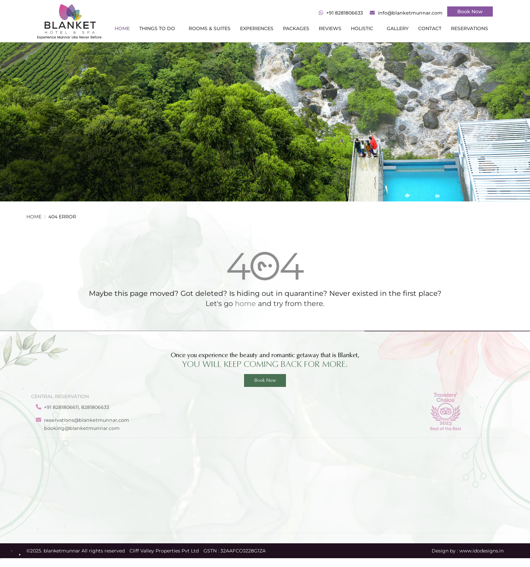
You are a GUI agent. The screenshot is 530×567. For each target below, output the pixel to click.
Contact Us (268, 495)
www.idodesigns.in (481, 551)
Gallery (263, 463)
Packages (212, 484)
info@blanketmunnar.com (410, 13)
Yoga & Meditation (223, 506)
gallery (398, 28)
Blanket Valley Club (364, 484)
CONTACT (429, 28)
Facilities (152, 473)
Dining (149, 495)
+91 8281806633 (344, 13)
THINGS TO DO (159, 28)
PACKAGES (296, 28)
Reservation (215, 463)
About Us (266, 473)
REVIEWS (330, 28)
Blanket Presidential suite (372, 506)
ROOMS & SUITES (210, 28)
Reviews (211, 495)
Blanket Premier (361, 473)
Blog (260, 484)
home (245, 303)
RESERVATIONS (469, 28)
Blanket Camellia (361, 463)
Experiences (256, 28)
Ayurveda (212, 517)
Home (122, 28)
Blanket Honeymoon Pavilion (376, 495)
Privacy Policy (271, 506)
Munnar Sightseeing (166, 506)
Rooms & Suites (160, 517)
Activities (152, 484)
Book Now (470, 11)
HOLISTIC (364, 28)
